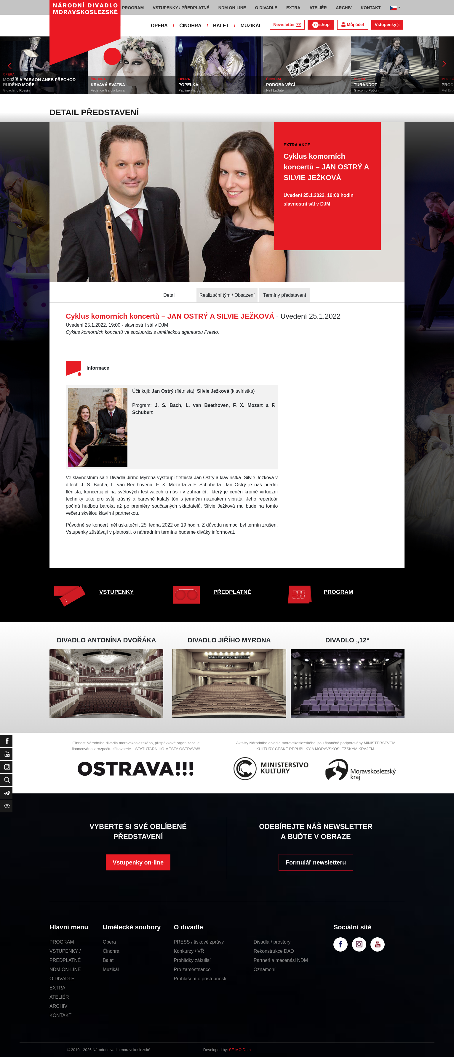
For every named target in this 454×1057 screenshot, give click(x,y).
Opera (109, 941)
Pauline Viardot (190, 90)
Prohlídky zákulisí (192, 960)
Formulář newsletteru (316, 862)
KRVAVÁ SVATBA (108, 84)
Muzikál (111, 969)
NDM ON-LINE (65, 969)
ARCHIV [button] (344, 7)
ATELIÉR (59, 997)
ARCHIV (58, 1006)
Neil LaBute (275, 90)
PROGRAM (338, 592)
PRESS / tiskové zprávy (199, 941)
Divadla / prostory (272, 941)
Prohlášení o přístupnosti (200, 978)
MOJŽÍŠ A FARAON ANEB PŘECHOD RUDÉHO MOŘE (39, 82)
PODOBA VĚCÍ (280, 84)
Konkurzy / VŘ (189, 951)
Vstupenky (387, 24)
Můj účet (352, 24)
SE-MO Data (240, 1050)
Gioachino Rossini (17, 90)
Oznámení (265, 969)
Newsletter (287, 24)
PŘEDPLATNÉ (232, 592)
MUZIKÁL (251, 25)
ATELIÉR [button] (318, 7)
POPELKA (188, 84)
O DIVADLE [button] (266, 7)
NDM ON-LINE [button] (232, 7)
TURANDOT (365, 84)
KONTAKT (60, 1015)
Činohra (111, 951)
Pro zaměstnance (192, 969)
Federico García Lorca (107, 90)
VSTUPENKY (116, 592)
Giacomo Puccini (366, 90)
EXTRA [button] (293, 7)
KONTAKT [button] (371, 7)
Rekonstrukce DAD (274, 951)
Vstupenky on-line (138, 862)
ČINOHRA (190, 25)
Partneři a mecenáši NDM (281, 960)
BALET (221, 25)
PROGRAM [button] (133, 7)
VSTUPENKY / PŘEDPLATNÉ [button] (181, 7)
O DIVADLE (61, 978)
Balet (108, 960)
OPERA (159, 25)
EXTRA (57, 987)
